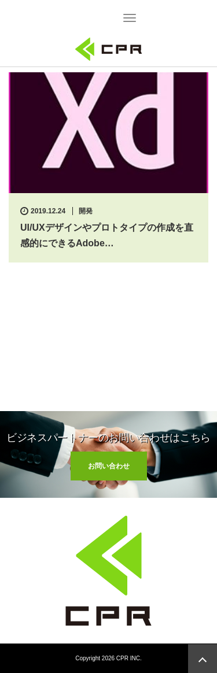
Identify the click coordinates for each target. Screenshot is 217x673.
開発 (86, 211)
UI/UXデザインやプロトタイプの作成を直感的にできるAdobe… (106, 235)
